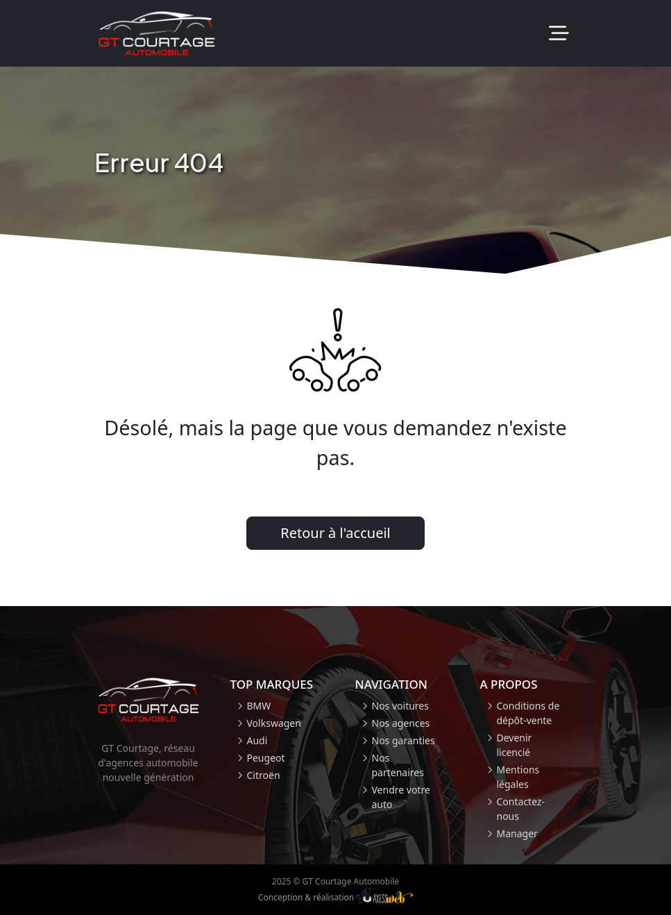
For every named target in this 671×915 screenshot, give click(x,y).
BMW (259, 705)
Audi (257, 740)
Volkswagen (274, 723)
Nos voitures (400, 705)
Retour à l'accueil (335, 532)
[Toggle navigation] (559, 34)
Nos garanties (403, 740)
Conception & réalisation (335, 895)
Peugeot (266, 757)
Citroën (263, 775)
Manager (517, 833)
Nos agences (401, 723)
